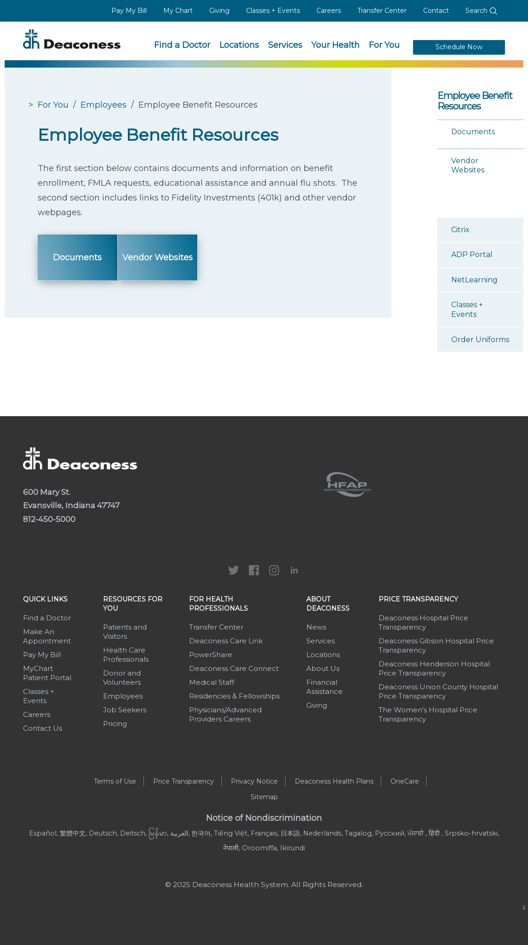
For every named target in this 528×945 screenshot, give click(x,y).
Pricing (115, 723)
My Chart (178, 10)
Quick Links (45, 599)
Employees (103, 105)
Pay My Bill (129, 10)
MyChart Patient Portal (47, 673)
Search (481, 10)
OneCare (404, 781)
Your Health (335, 45)
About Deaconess (328, 604)
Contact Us (42, 728)
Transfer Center (382, 10)
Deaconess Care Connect (234, 668)
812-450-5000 (49, 519)
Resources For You (132, 604)
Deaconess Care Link (226, 640)
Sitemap (264, 797)
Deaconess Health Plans (334, 781)
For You (384, 45)
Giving (219, 10)
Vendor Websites (157, 257)
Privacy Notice (254, 781)
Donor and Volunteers (122, 678)
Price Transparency (418, 599)
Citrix (460, 229)
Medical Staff (211, 682)
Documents (77, 257)
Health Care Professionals (126, 655)
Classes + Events (273, 10)
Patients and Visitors (125, 632)
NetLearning (474, 279)
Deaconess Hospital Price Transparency (423, 622)
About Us (322, 668)
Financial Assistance (324, 687)
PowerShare (210, 654)
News (316, 627)
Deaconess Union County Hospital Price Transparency (438, 691)
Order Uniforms (480, 339)
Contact (436, 10)
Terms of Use (115, 781)
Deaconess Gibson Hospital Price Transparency (436, 645)
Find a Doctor (182, 45)
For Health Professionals (218, 604)
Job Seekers (124, 709)
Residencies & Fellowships (234, 696)
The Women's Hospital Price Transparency (428, 714)
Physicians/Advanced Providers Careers (225, 714)
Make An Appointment (47, 636)
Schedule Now (459, 47)
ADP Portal (472, 254)
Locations (239, 45)
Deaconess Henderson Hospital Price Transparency (434, 668)
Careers (328, 10)
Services (285, 45)
